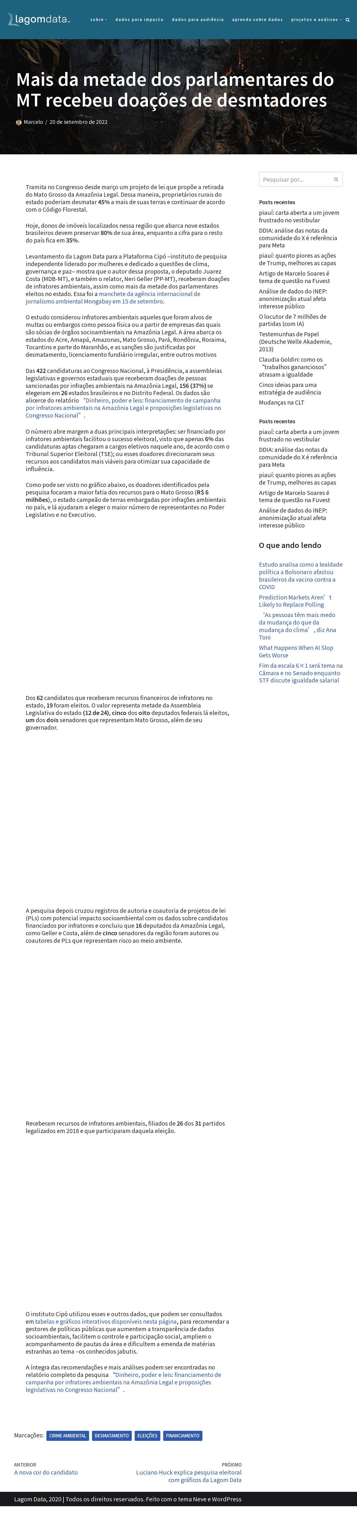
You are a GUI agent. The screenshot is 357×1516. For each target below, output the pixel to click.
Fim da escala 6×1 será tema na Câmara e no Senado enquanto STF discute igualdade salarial (297, 678)
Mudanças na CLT (282, 403)
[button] (106, 20)
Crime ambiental (68, 1445)
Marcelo (33, 122)
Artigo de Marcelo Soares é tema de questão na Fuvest (295, 277)
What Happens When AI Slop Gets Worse (297, 653)
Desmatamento (112, 1445)
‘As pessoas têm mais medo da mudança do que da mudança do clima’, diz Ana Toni (298, 627)
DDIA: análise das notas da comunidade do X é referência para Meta (299, 237)
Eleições (148, 1445)
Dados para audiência (198, 19)
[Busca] (347, 20)
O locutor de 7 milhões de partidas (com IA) (293, 320)
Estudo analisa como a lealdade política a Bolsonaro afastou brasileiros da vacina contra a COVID (298, 576)
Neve (199, 1508)
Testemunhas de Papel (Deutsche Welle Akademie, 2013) (296, 342)
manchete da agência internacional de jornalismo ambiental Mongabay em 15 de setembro (119, 298)
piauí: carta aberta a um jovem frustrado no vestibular (299, 216)
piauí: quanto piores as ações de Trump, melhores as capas (298, 259)
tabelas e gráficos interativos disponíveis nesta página (108, 1330)
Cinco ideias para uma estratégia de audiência (290, 389)
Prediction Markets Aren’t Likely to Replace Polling (296, 602)
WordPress (227, 1508)
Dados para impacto (139, 19)
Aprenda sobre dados (257, 19)
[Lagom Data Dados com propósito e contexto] (40, 19)
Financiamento (183, 1445)
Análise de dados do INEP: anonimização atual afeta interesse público (294, 298)
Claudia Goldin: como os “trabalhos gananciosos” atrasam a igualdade (295, 367)
